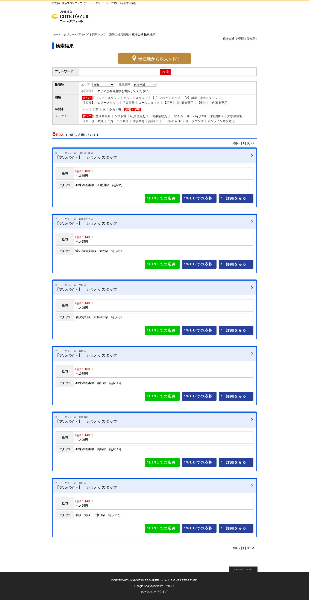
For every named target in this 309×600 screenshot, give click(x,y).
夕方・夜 (115, 109)
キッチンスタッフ (135, 98)
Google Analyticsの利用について (154, 586)
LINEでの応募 (162, 198)
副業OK (153, 121)
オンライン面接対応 (221, 121)
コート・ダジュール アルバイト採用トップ (79, 34)
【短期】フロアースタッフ (101, 102)
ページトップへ (244, 569)
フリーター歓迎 (93, 121)
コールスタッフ (148, 102)
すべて (87, 98)
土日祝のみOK (172, 121)
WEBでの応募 (199, 198)
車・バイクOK (196, 116)
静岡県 (240, 38)
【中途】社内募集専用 (212, 102)
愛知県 (251, 38)
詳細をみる (236, 198)
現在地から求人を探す (159, 58)
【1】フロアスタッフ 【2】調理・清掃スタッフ (184, 98)
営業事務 (129, 102)
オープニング (195, 121)
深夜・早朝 (132, 109)
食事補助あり (161, 116)
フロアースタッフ (107, 98)
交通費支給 (103, 116)
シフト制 (120, 116)
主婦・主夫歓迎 (118, 121)
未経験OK (216, 116)
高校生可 (138, 121)
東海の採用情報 (119, 34)
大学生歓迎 (234, 116)
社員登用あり (139, 116)
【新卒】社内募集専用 (178, 102)
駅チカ (178, 116)
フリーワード (64, 71)
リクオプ (162, 591)
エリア (85, 84)
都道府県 (124, 84)
